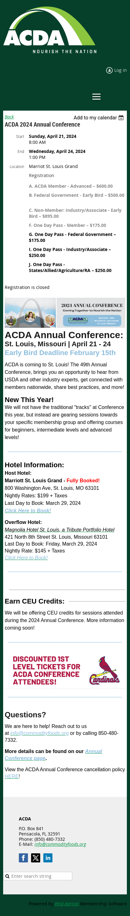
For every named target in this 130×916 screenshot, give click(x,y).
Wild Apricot (67, 904)
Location (17, 166)
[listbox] (99, 118)
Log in (120, 70)
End (21, 151)
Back (9, 117)
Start (20, 136)
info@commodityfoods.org (60, 844)
